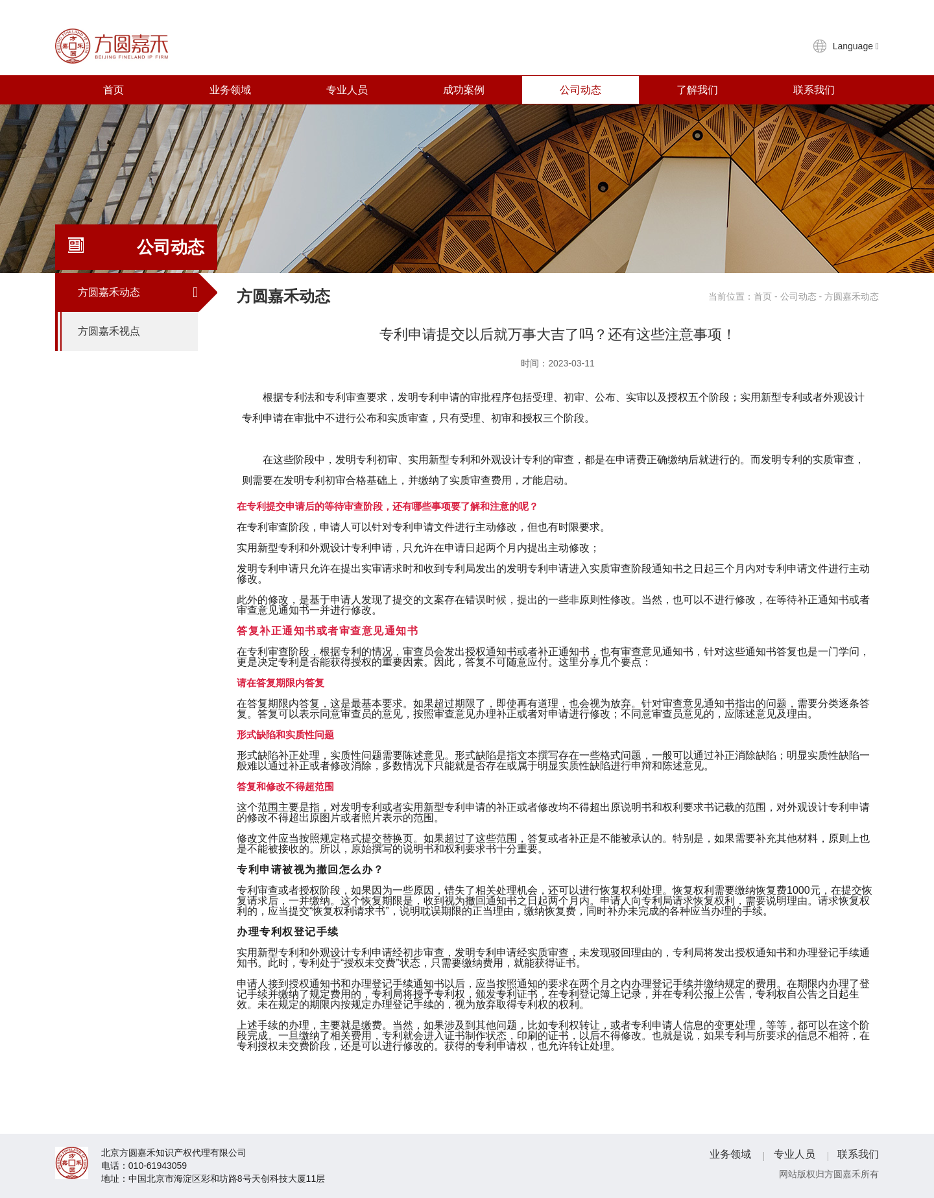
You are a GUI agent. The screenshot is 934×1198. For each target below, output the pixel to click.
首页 (113, 89)
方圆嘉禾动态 (138, 292)
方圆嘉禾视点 (138, 331)
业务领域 (230, 89)
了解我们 (697, 89)
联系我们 (814, 89)
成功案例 (464, 89)
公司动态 (580, 89)
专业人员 (347, 89)
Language (856, 46)
